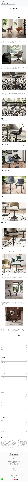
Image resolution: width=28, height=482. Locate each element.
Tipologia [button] (3, 402)
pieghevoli (14, 409)
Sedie (17, 10)
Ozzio (14, 349)
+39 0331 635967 (16, 463)
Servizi (14, 468)
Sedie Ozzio (21, 10)
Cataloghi (14, 471)
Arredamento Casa (11, 10)
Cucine (14, 474)
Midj (14, 347)
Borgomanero (14, 420)
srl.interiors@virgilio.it (15, 464)
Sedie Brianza (14, 351)
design (14, 394)
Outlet (14, 477)
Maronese (14, 345)
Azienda (14, 467)
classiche (14, 392)
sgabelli (14, 412)
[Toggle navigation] (26, 3)
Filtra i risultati (13, 13)
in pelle (14, 379)
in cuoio (14, 371)
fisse (14, 405)
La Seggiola (14, 343)
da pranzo (14, 362)
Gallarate (14, 424)
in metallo (14, 377)
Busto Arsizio (14, 422)
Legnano (14, 427)
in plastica (14, 381)
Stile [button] (2, 389)
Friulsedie (14, 341)
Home (6, 10)
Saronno (14, 431)
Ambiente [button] (3, 357)
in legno (14, 375)
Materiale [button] (3, 368)
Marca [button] (2, 338)
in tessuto (14, 384)
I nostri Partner (14, 469)
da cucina (14, 360)
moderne (14, 396)
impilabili (14, 407)
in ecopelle (14, 373)
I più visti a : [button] (3, 417)
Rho (14, 429)
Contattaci (14, 470)
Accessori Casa (14, 476)
